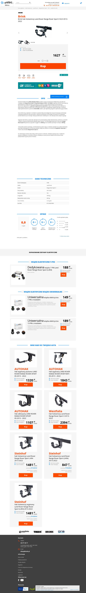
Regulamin (20, 564)
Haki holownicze (28, 8)
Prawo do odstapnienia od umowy (25, 567)
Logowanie (20, 575)
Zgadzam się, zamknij (74, 589)
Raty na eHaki (21, 557)
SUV (49, 8)
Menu (7, 5)
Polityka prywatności (22, 559)
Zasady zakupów (21, 562)
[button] (19, 33)
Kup (43, 66)
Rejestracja (20, 572)
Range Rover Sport (43, 8)
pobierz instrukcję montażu (59, 97)
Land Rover (35, 8)
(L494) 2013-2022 (54, 8)
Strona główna (21, 8)
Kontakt (19, 570)
